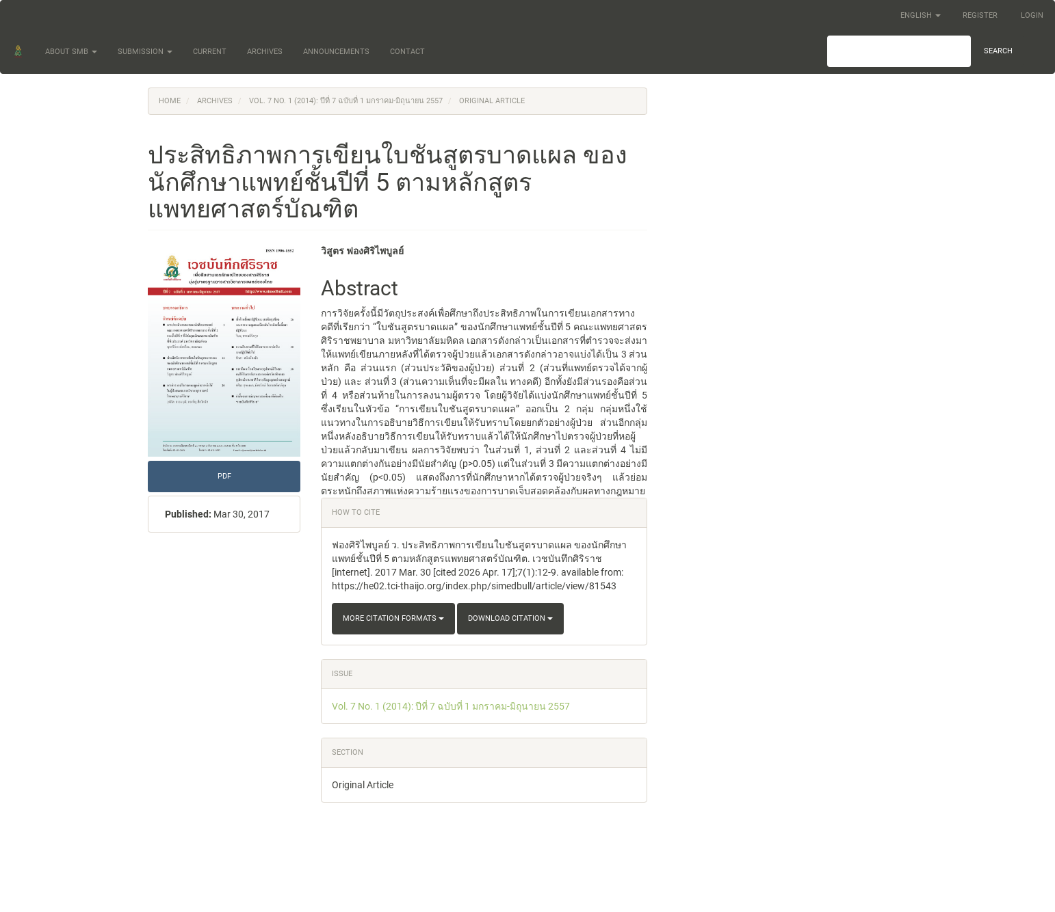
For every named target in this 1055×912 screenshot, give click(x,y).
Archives (265, 51)
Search (998, 50)
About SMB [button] (71, 51)
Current (209, 51)
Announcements (336, 51)
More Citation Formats (393, 618)
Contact (407, 51)
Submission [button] (145, 51)
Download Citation (510, 618)
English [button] (920, 15)
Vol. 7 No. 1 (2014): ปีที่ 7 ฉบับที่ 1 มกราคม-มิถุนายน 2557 (346, 100)
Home (170, 100)
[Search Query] (899, 51)
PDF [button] (224, 476)
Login (1032, 15)
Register (980, 15)
